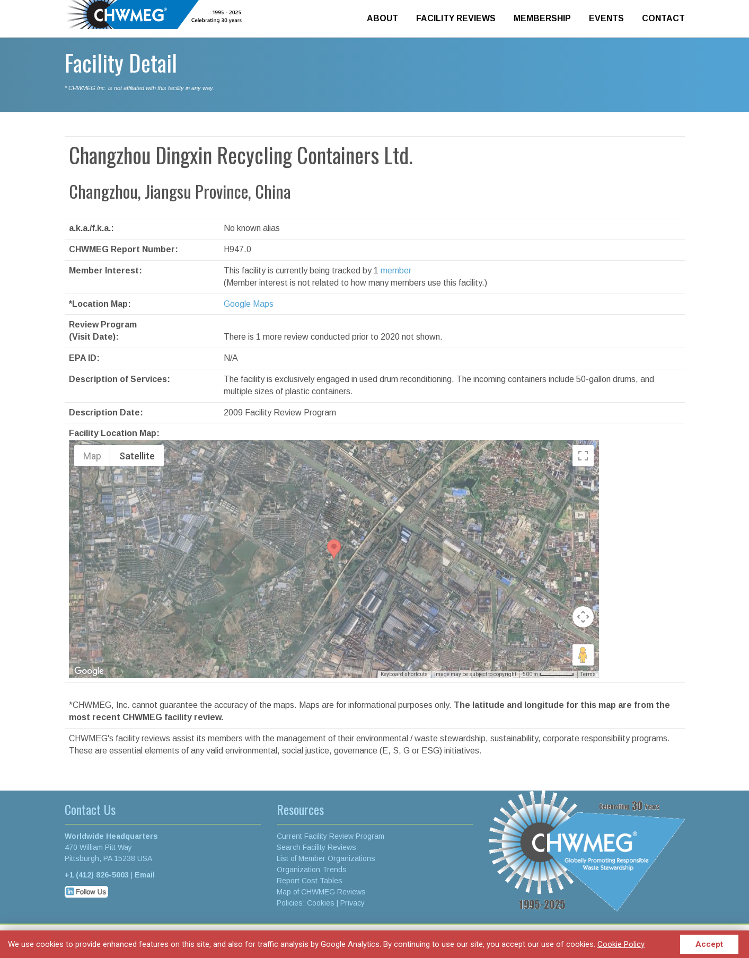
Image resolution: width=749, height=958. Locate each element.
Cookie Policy (621, 944)
